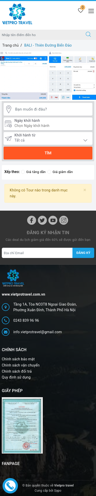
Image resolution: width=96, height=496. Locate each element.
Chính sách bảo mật (18, 359)
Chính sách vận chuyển (21, 365)
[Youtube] (52, 220)
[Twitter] (42, 220)
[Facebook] (31, 220)
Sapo (57, 490)
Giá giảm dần (60, 172)
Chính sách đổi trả (17, 371)
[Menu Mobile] (89, 10)
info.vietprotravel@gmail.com (37, 332)
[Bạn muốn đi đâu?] (52, 109)
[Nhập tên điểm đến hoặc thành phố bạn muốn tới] (40, 35)
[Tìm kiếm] (88, 35)
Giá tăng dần (33, 172)
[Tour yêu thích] (80, 10)
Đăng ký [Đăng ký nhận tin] (83, 253)
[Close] (84, 190)
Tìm (48, 153)
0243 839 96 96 (26, 320)
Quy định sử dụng (16, 377)
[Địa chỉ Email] (37, 253)
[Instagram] (63, 220)
